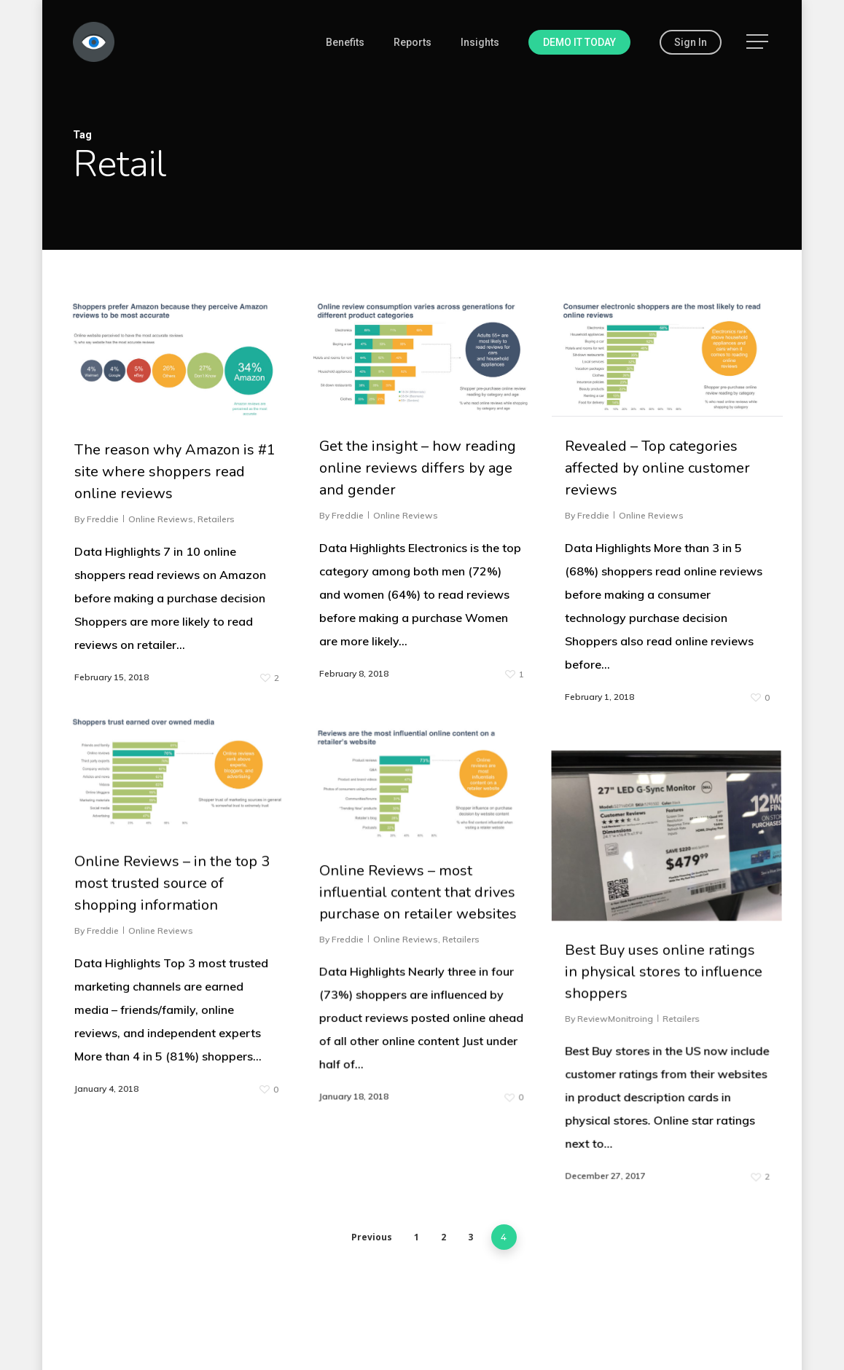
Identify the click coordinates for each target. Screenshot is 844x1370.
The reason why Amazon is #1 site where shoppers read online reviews (175, 471)
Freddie (103, 518)
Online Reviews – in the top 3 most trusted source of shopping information (173, 1193)
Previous (371, 1237)
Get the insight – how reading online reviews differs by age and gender (417, 468)
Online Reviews (160, 518)
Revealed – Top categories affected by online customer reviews (657, 468)
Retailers (216, 518)
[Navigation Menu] (758, 42)
